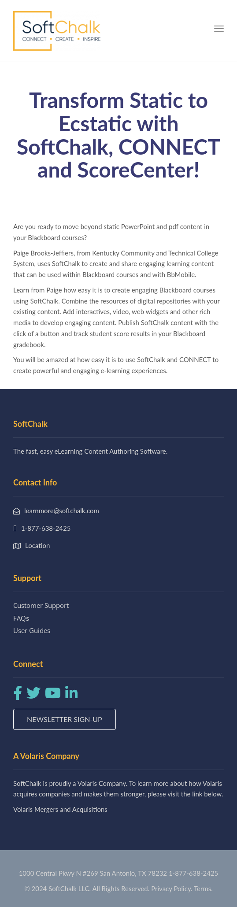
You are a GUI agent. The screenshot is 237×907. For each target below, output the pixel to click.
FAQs (21, 618)
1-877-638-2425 (193, 873)
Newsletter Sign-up (64, 719)
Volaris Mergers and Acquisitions (60, 809)
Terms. (203, 888)
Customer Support (41, 605)
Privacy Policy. (172, 888)
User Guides (31, 630)
